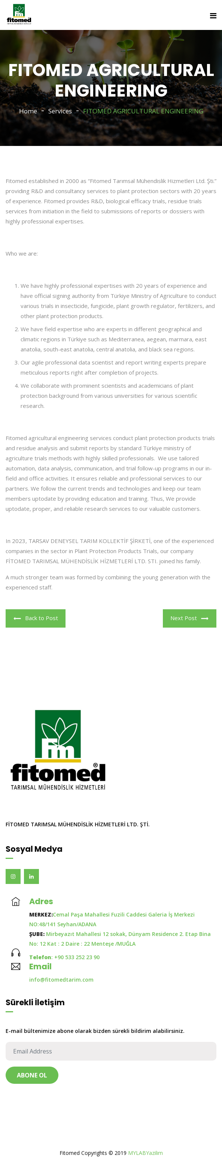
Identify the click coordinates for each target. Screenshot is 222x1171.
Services (60, 111)
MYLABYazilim (145, 1152)
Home (28, 111)
